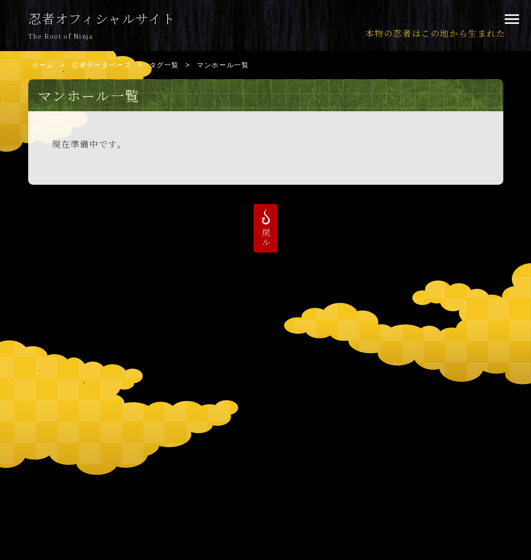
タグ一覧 (164, 65)
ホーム (43, 65)
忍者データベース (102, 65)
